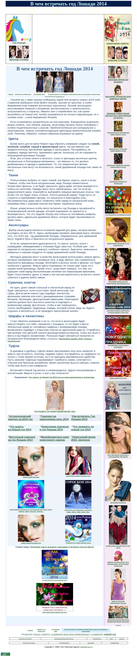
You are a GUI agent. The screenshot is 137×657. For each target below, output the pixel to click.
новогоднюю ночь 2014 (54, 419)
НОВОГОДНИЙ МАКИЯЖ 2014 (31, 543)
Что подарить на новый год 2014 (82, 428)
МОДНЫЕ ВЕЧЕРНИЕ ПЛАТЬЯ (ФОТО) (64, 638)
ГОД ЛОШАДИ (19, 43)
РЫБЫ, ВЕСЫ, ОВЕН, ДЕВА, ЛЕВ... (78, 512)
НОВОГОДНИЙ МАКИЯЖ (31, 477)
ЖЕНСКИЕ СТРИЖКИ (19, 60)
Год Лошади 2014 (39, 94)
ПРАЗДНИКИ (91, 643)
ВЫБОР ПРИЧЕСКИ (118, 601)
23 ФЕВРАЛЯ (97, 634)
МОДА (111, 638)
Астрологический (20, 416)
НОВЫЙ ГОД (110, 634)
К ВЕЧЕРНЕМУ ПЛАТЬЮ (118, 603)
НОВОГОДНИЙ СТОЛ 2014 (118, 378)
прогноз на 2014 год (20, 419)
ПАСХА (37, 634)
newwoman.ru (60, 96)
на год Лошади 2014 (20, 439)
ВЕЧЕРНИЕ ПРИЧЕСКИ (118, 502)
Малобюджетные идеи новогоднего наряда (54, 438)
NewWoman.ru (86, 647)
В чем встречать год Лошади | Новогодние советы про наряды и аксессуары (74, 94)
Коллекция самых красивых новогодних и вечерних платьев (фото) (62, 547)
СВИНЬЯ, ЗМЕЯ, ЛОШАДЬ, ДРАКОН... (31, 511)
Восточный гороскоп (22, 437)
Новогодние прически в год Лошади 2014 (54, 428)
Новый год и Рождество (23, 94)
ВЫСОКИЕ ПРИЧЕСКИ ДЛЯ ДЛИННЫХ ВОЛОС (118, 98)
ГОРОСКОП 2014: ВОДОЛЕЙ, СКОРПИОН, (78, 510)
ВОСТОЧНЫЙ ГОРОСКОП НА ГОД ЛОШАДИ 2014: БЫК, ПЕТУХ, (31, 510)
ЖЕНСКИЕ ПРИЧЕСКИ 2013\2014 (118, 81)
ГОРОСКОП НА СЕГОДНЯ (25, 638)
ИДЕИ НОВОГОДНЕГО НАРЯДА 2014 (78, 476)
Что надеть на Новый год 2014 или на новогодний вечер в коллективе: (62, 377)
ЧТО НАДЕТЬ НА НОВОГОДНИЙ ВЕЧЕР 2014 (54, 412)
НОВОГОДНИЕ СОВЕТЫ (117, 44)
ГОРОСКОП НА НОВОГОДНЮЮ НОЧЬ (78, 543)
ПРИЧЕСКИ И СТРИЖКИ (29, 643)
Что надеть (17, 426)
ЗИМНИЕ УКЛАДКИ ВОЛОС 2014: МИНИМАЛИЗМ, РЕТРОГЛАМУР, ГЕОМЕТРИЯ (118, 564)
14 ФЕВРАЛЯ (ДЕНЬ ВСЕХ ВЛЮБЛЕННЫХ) (70, 634)
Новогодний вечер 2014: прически (83, 438)
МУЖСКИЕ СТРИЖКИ (117, 60)
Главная (10, 94)
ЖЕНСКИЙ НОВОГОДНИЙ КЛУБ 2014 (55, 612)
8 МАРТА (45, 634)
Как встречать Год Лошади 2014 (83, 418)
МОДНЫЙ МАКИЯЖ (64, 643)
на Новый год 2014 (19, 429)
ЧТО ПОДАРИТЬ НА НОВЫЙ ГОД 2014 (118, 215)
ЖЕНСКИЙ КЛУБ (97, 638)
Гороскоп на (48, 416)
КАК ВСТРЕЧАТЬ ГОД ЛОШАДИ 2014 (54, 580)
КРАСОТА (121, 638)
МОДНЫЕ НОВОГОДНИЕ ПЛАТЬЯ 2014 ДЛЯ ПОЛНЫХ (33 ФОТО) (118, 116)
